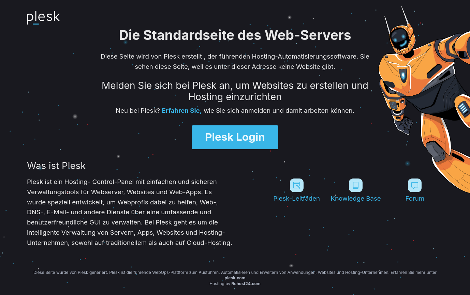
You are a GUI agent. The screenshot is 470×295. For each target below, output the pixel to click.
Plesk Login (235, 136)
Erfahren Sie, (182, 110)
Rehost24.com (246, 283)
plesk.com (234, 277)
